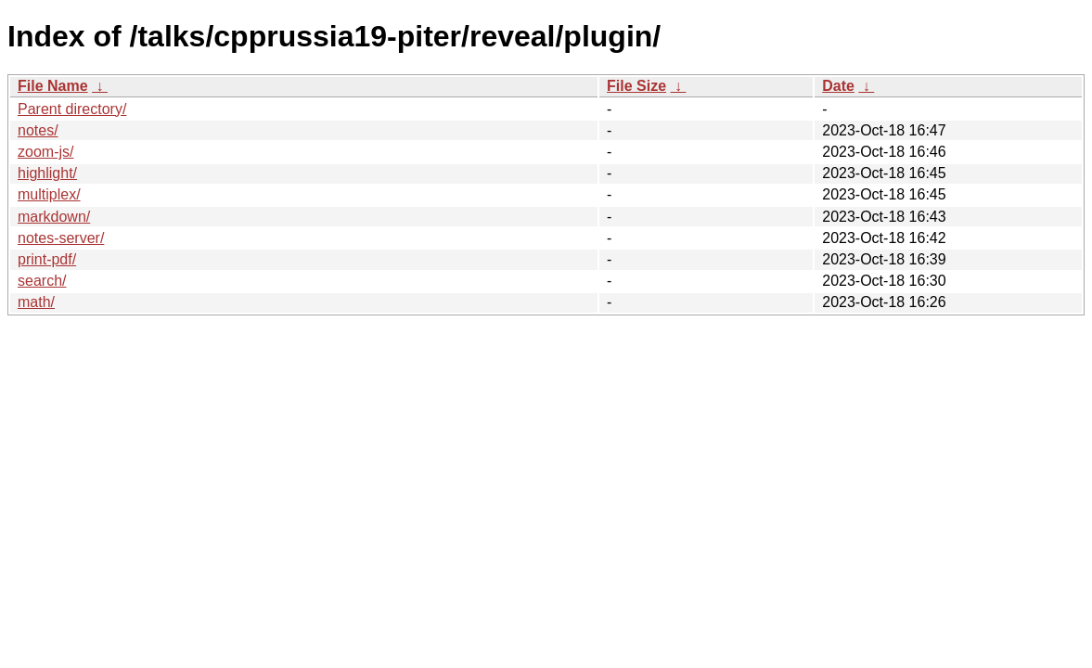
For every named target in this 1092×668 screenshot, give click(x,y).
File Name (53, 86)
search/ (42, 281)
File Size (636, 86)
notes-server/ (61, 238)
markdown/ (54, 217)
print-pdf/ (47, 259)
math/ (36, 302)
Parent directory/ (72, 109)
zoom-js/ (45, 152)
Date (838, 86)
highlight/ (47, 173)
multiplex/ (49, 194)
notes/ (38, 130)
